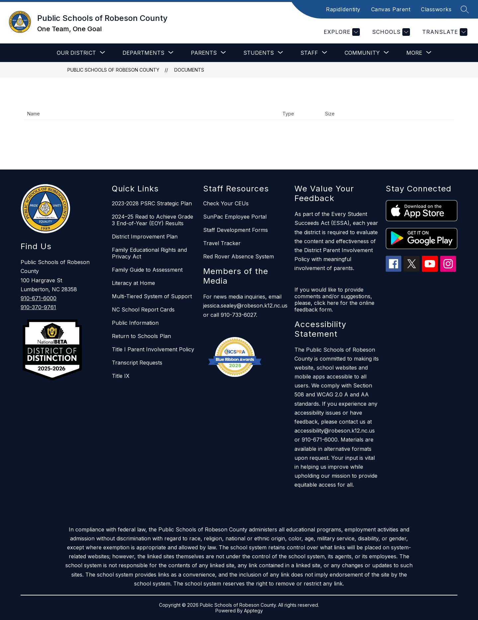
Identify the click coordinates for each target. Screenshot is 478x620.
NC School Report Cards (143, 309)
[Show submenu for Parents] (204, 53)
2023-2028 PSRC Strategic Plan (152, 203)
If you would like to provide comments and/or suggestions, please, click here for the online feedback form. (334, 299)
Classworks (436, 9)
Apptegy (253, 610)
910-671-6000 (38, 298)
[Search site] (465, 9)
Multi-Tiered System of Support (152, 296)
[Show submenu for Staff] (309, 53)
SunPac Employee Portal (235, 216)
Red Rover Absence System (238, 256)
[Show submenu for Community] (362, 53)
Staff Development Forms (235, 230)
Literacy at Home (133, 283)
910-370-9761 (38, 307)
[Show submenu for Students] (258, 53)
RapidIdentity (343, 9)
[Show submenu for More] (414, 53)
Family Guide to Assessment (147, 269)
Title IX (120, 376)
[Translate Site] (444, 32)
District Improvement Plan (145, 236)
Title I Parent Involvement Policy (153, 349)
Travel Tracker (222, 243)
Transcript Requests (137, 362)
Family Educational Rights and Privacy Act (149, 253)
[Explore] (341, 32)
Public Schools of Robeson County (113, 70)
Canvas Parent (391, 9)
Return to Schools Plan (141, 336)
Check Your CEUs (226, 203)
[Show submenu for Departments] (143, 53)
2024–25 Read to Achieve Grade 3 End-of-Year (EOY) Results (152, 220)
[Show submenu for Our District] (76, 53)
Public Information (135, 322)
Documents (189, 70)
